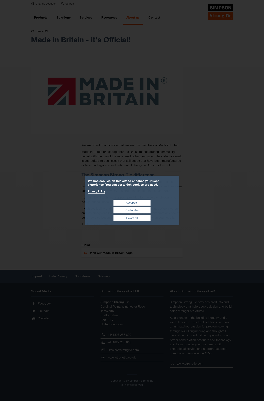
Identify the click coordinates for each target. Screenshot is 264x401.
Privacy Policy (96, 191)
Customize (132, 210)
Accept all (132, 202)
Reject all (132, 218)
